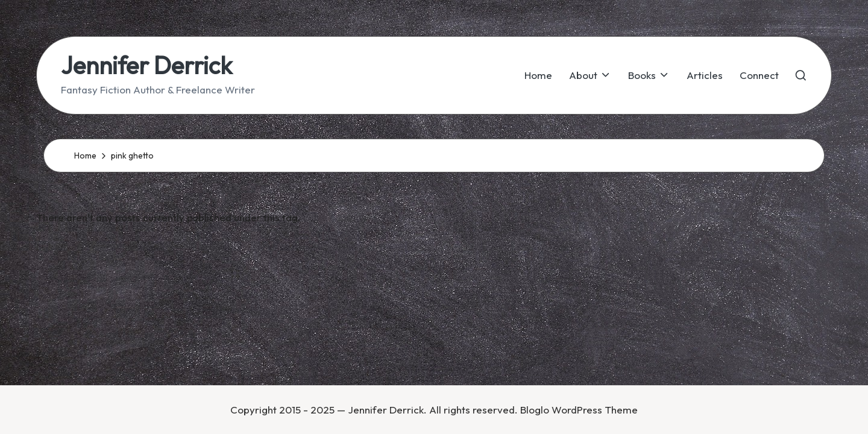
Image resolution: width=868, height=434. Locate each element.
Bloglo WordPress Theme (579, 409)
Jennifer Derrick (146, 65)
